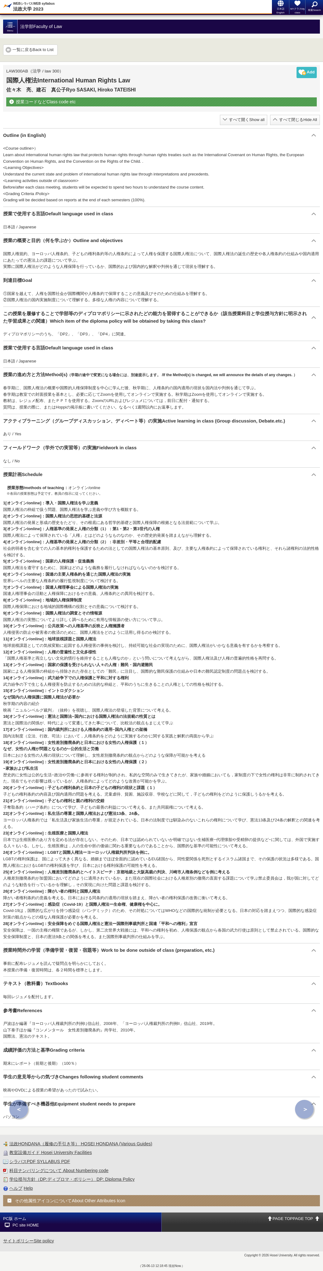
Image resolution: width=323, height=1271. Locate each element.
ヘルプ (15, 1188)
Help (28, 1188)
